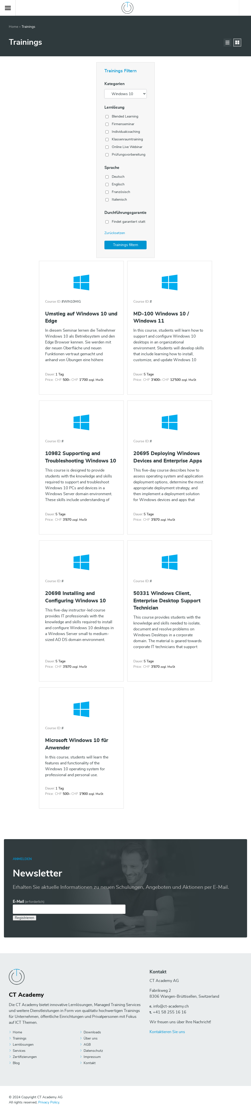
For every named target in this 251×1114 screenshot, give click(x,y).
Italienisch (119, 199)
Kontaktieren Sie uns (167, 1032)
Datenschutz (93, 1051)
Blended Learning (125, 116)
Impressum (92, 1057)
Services (19, 1051)
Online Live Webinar (127, 147)
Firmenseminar (123, 124)
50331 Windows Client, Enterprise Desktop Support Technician (167, 600)
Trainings (19, 1038)
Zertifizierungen (25, 1057)
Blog (16, 1063)
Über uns (91, 1038)
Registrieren (24, 918)
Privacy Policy (48, 1102)
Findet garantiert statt (128, 221)
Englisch (118, 184)
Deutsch (118, 176)
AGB (87, 1044)
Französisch (121, 192)
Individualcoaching (126, 132)
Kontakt (90, 1063)
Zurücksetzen (114, 233)
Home (13, 27)
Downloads (92, 1032)
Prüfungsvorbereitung (128, 154)
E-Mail (28, 902)
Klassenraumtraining (127, 139)
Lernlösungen (23, 1044)
